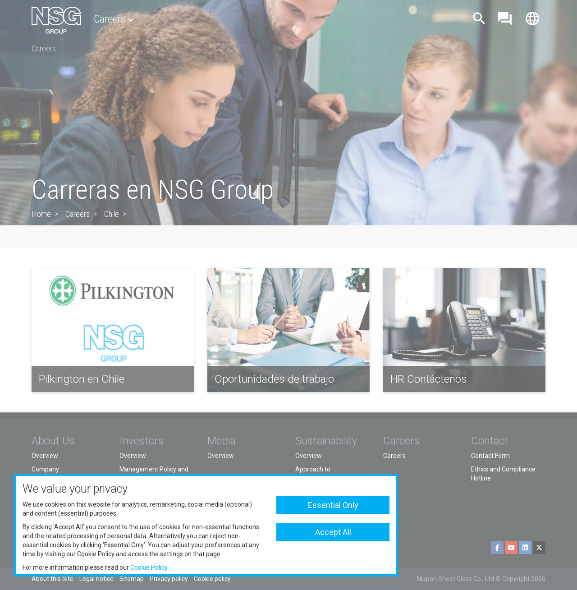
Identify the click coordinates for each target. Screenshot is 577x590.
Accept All (333, 532)
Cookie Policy (149, 567)
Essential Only (333, 505)
